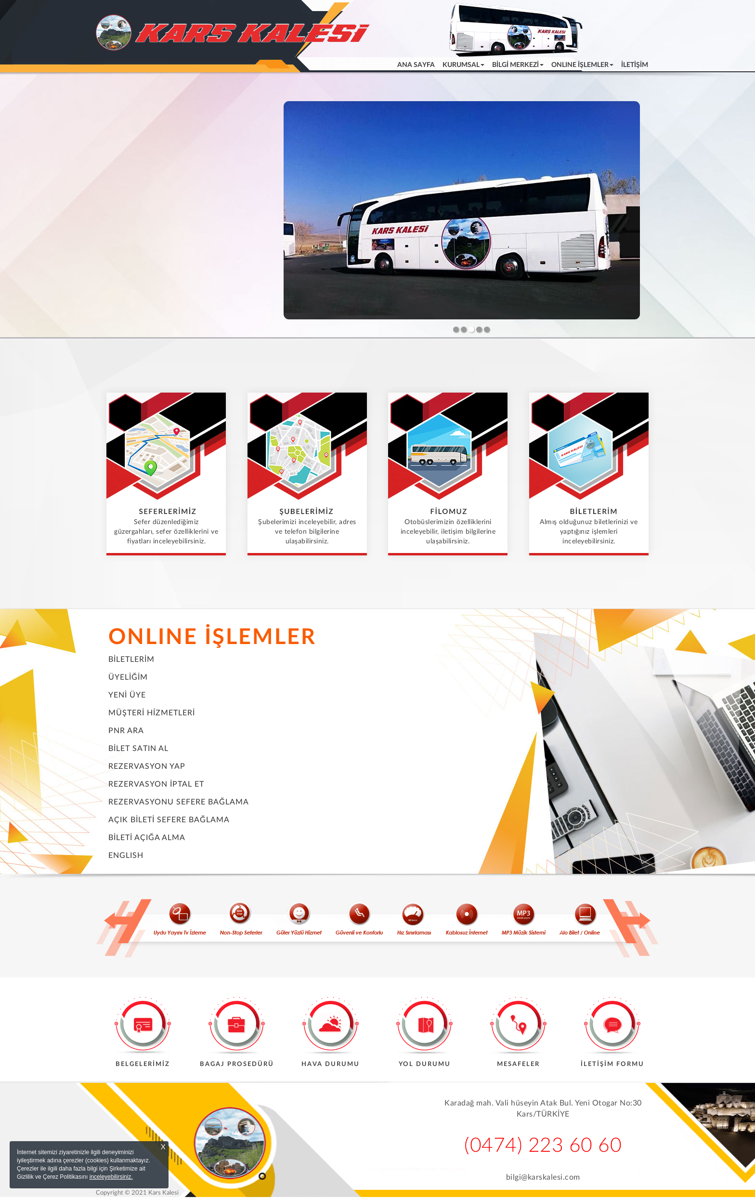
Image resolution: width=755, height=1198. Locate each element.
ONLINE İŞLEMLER (212, 637)
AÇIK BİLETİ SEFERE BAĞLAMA (169, 820)
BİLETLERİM (131, 659)
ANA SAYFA (418, 64)
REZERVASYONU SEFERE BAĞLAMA (178, 802)
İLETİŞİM (634, 65)
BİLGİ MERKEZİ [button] (518, 65)
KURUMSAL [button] (463, 65)
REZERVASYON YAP (146, 766)
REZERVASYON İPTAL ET (156, 784)
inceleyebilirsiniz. (111, 1176)
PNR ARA (126, 731)
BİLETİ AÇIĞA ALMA (146, 838)
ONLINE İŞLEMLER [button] (582, 65)
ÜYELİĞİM (128, 677)
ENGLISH (125, 855)
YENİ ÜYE (127, 695)
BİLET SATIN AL (138, 748)
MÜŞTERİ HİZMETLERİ (151, 713)
